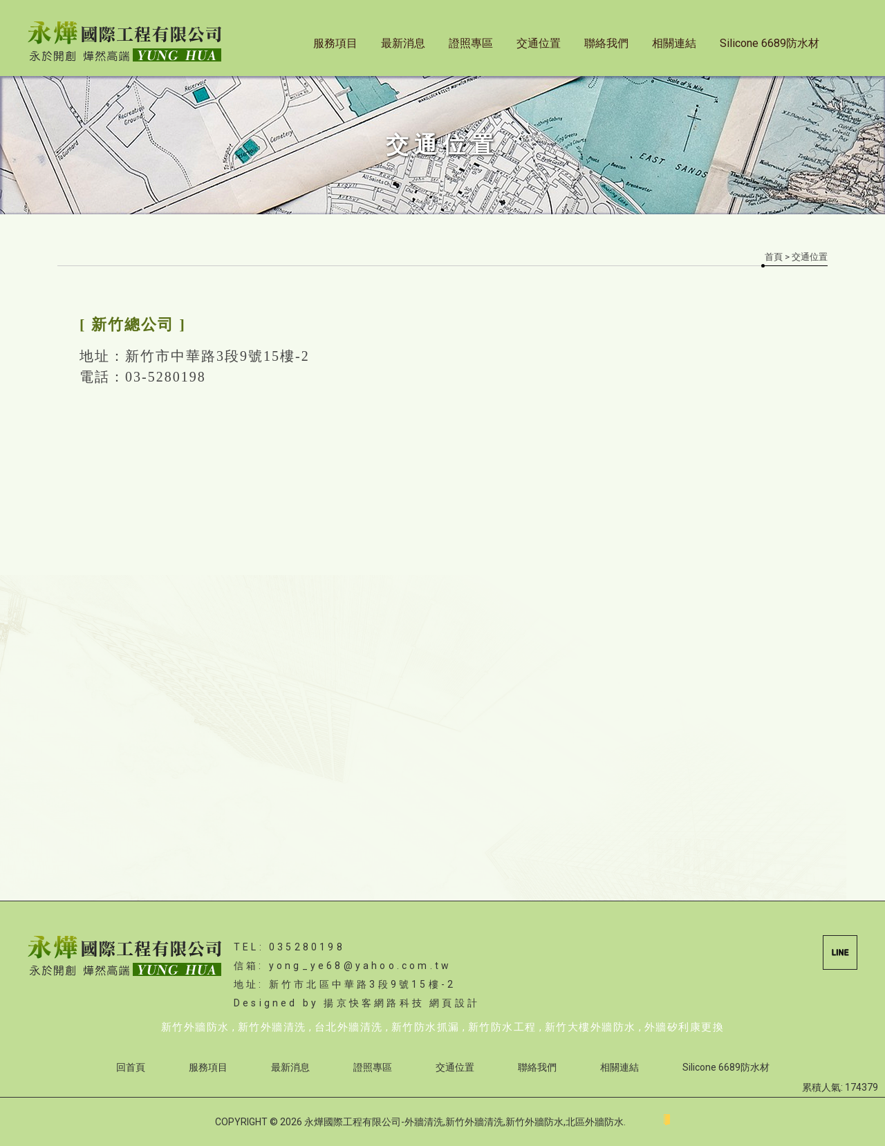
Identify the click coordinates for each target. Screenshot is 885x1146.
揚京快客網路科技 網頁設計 (402, 1002)
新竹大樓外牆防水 (590, 1027)
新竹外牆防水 (195, 1027)
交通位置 (538, 43)
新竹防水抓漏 (425, 1027)
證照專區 (471, 43)
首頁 (774, 257)
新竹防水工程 (502, 1027)
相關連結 (674, 43)
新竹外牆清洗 (272, 1027)
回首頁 (130, 1067)
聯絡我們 (606, 43)
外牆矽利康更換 (684, 1027)
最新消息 (403, 43)
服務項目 (335, 43)
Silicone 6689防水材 (769, 43)
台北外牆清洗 (349, 1027)
